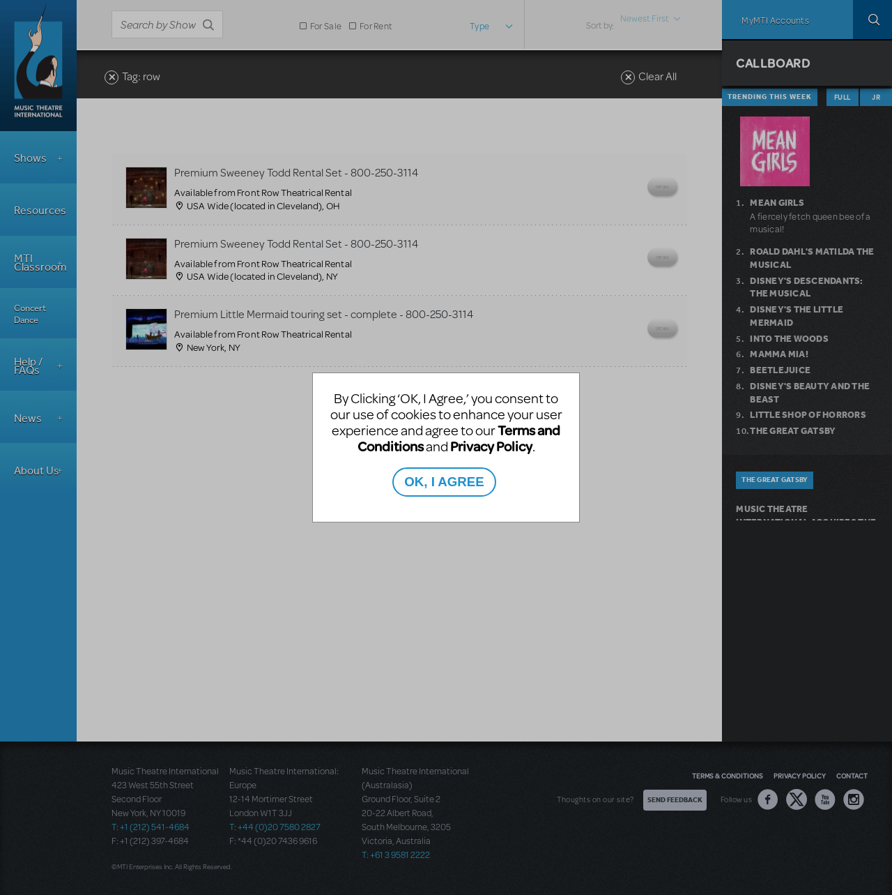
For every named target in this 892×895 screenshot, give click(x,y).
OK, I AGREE (444, 481)
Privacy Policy (491, 446)
